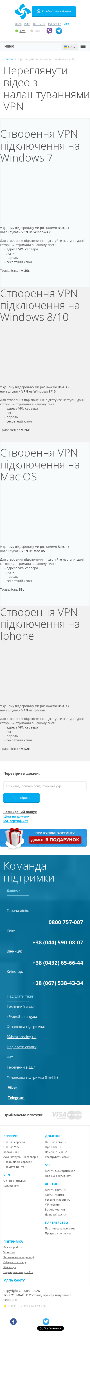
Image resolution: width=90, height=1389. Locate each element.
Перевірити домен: (21, 773)
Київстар (54, 24)
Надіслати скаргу (21, 1046)
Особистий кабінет (53, 11)
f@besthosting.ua (21, 1036)
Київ (27, 24)
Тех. (20, 31)
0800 (18, 24)
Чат (66, 24)
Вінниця (39, 24)
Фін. (35, 31)
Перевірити (21, 797)
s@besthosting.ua (22, 1016)
